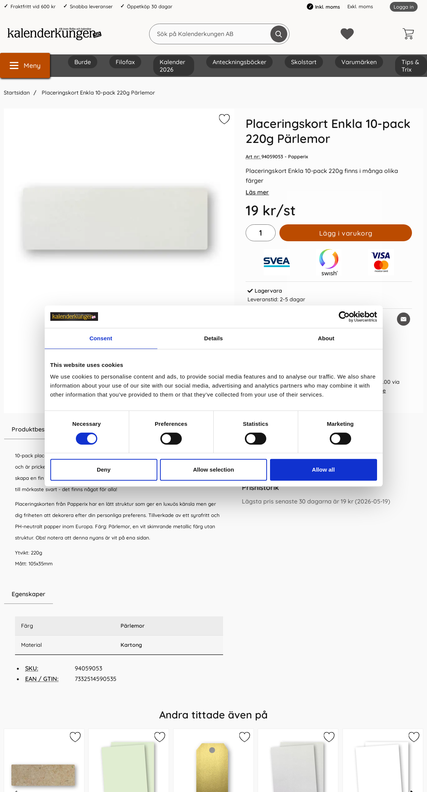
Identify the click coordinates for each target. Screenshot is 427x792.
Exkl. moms (360, 6)
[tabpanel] (119, 502)
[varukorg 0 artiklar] (410, 34)
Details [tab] (213, 338)
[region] (119, 594)
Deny (104, 469)
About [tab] (326, 338)
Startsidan (17, 92)
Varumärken (359, 62)
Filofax (125, 62)
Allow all (323, 469)
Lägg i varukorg (346, 233)
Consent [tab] (100, 338)
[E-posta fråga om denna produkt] (403, 319)
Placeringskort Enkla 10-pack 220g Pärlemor (97, 92)
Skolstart (304, 62)
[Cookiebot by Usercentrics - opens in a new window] (344, 316)
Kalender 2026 (172, 65)
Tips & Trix (410, 65)
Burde (82, 62)
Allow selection (213, 469)
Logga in (404, 7)
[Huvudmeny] (25, 65)
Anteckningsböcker (239, 62)
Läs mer (257, 192)
